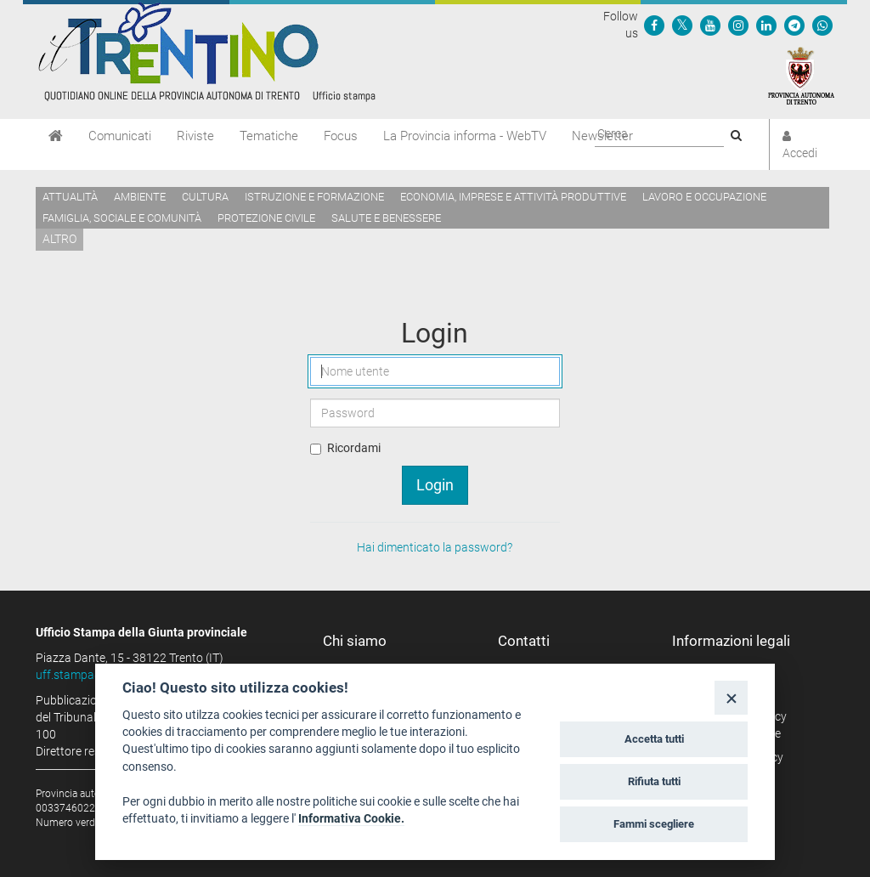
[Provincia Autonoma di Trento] (801, 75)
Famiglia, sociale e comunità (121, 218)
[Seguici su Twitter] (682, 24)
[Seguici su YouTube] (710, 24)
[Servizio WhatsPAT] (822, 24)
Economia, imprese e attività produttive (513, 196)
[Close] (731, 697)
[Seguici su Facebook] (654, 24)
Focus (341, 136)
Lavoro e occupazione (704, 196)
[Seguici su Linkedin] (766, 24)
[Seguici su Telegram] (794, 24)
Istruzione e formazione (314, 196)
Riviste (195, 136)
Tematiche (269, 136)
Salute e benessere (386, 218)
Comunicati (119, 136)
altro (59, 239)
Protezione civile (266, 218)
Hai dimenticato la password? (434, 547)
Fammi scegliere (653, 824)
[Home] (56, 136)
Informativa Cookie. (351, 818)
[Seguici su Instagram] (738, 24)
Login (435, 485)
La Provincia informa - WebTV (464, 136)
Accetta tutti (654, 739)
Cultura (205, 196)
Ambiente (140, 196)
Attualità (70, 196)
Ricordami (354, 448)
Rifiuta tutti (654, 781)
